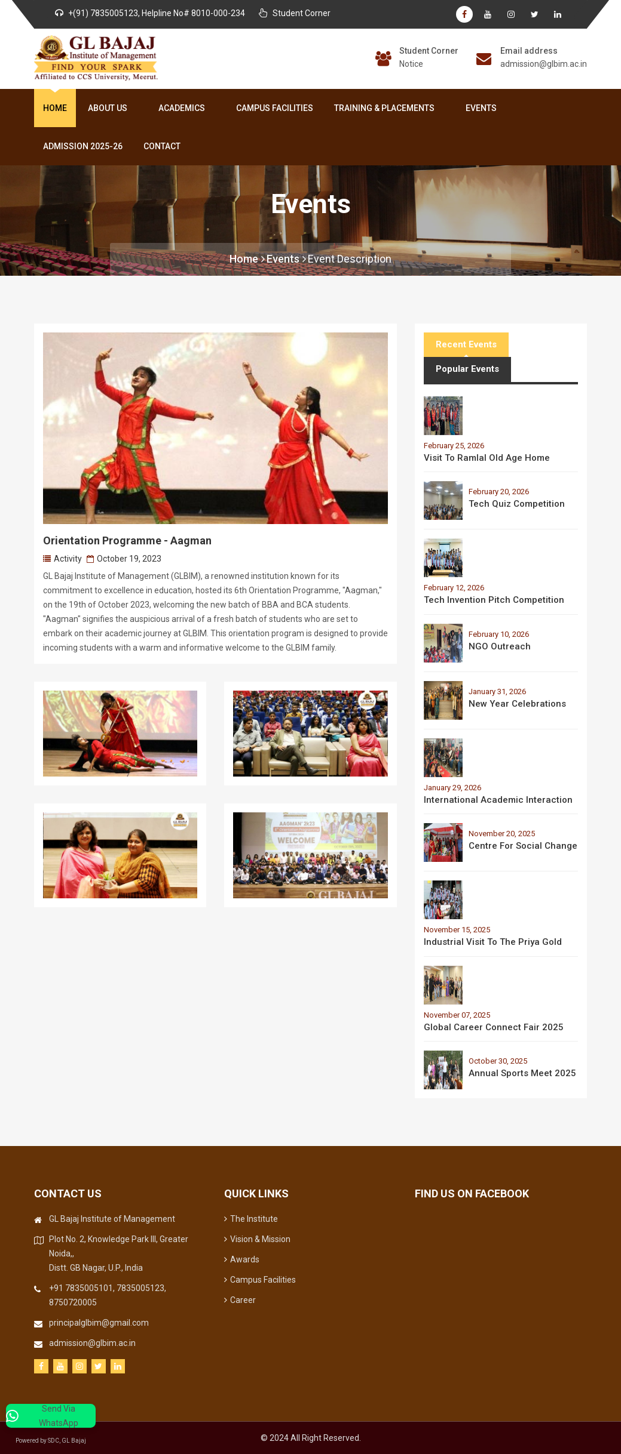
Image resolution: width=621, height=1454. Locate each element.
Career (240, 1300)
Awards (241, 1259)
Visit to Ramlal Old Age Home (487, 457)
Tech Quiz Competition (517, 503)
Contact (162, 146)
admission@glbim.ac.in (543, 64)
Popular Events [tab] (467, 369)
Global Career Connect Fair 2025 (494, 1027)
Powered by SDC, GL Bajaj (60, 1440)
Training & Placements (386, 108)
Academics (184, 108)
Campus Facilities (274, 108)
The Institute (251, 1219)
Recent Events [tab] (466, 344)
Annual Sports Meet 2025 (522, 1073)
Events (481, 108)
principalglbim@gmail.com (99, 1322)
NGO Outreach (500, 646)
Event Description (349, 258)
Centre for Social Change (523, 845)
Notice (411, 64)
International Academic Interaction (498, 799)
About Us (110, 108)
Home (55, 108)
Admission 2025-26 (83, 146)
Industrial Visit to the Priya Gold (493, 942)
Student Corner (428, 51)
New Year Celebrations (517, 703)
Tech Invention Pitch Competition (494, 599)
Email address (529, 51)
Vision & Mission (257, 1239)
